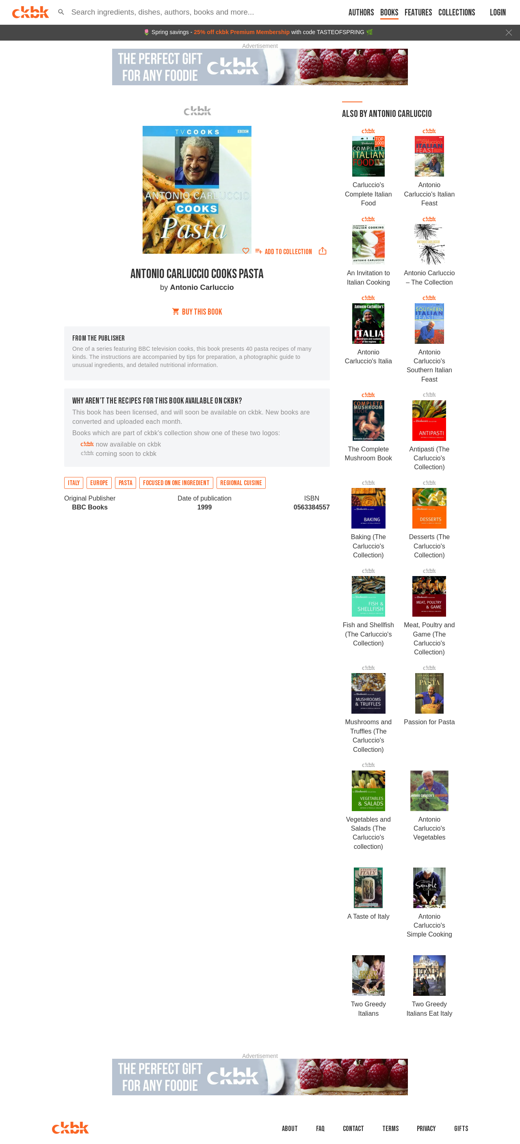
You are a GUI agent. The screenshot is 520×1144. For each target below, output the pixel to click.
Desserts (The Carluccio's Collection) (429, 546)
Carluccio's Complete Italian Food (368, 194)
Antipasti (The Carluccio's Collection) (430, 458)
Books (389, 12)
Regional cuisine (241, 483)
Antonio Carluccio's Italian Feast (429, 194)
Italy (74, 483)
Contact (353, 1129)
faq (320, 1129)
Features (418, 12)
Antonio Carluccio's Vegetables (429, 828)
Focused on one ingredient (176, 483)
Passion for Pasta (429, 722)
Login (498, 12)
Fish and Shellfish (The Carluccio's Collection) (368, 634)
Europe (99, 483)
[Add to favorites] (245, 251)
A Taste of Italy (368, 916)
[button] (61, 12)
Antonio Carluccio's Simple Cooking (429, 925)
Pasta (125, 483)
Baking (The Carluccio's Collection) (368, 546)
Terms (390, 1129)
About (290, 1129)
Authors (361, 12)
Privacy (426, 1129)
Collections (456, 12)
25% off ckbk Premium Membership (242, 32)
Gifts (461, 1129)
